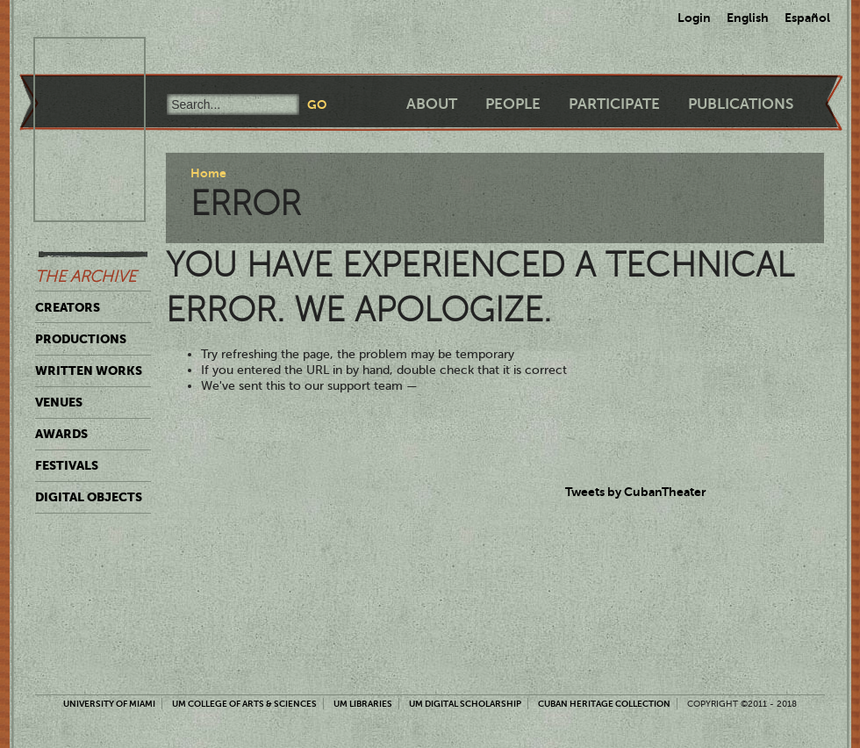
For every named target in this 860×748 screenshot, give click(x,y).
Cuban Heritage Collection (604, 703)
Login (694, 18)
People (513, 104)
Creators (67, 307)
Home (208, 173)
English (748, 18)
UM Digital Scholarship (465, 703)
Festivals (66, 465)
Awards (61, 434)
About (431, 104)
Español (807, 18)
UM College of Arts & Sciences (244, 703)
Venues (58, 402)
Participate (614, 104)
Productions (80, 339)
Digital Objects (88, 497)
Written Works (88, 370)
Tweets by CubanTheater (635, 492)
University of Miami (109, 703)
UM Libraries (362, 703)
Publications (740, 104)
